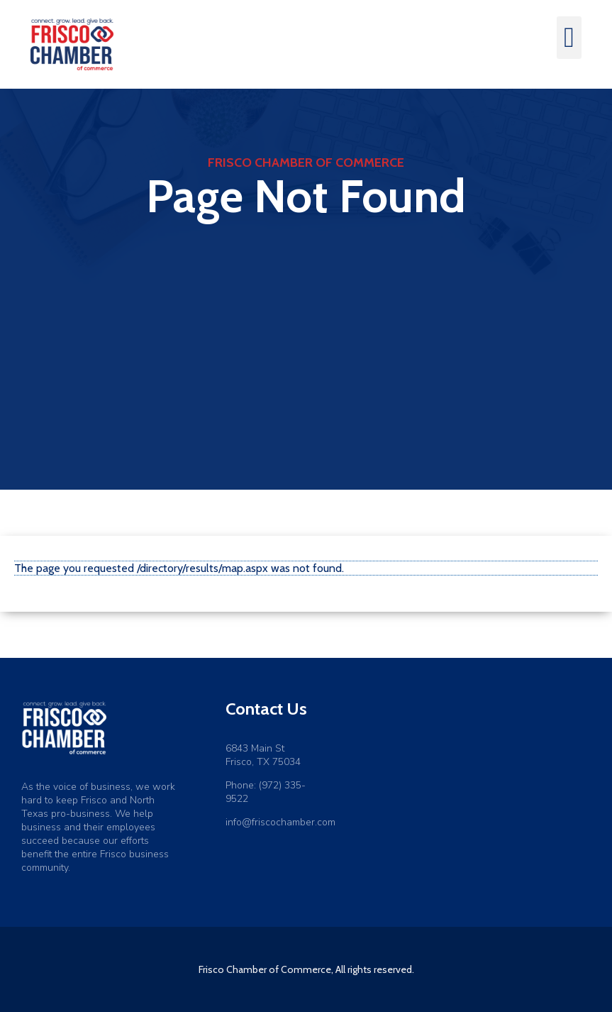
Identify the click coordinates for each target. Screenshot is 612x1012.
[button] (569, 37)
